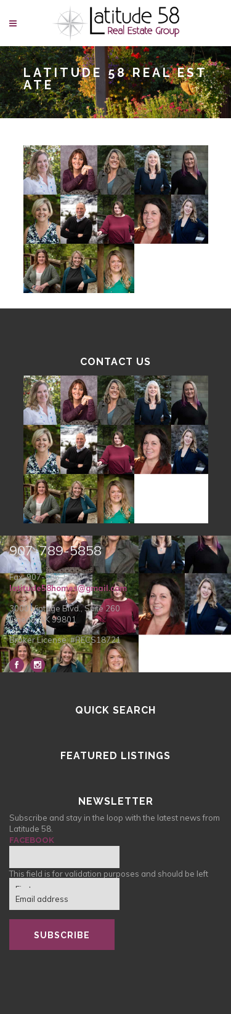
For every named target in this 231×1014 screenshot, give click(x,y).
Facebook (31, 840)
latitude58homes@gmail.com (68, 588)
